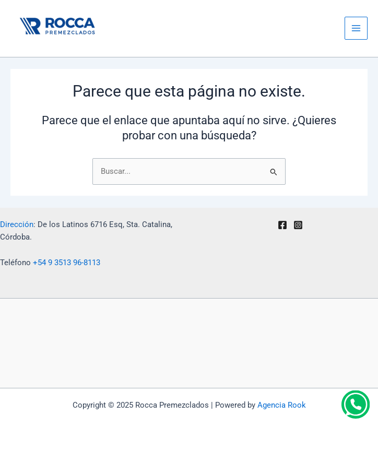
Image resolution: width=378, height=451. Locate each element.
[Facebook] (282, 225)
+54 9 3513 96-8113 (66, 262)
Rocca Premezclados (49, 44)
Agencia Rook (281, 405)
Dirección (16, 224)
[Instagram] (298, 225)
